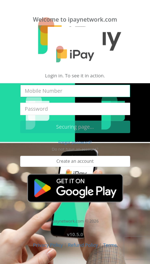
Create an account (75, 161)
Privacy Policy (48, 245)
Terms (110, 245)
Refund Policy (83, 245)
